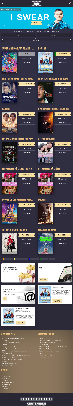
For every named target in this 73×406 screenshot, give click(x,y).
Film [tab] (18, 35)
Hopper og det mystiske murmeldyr (13, 359)
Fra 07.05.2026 (62, 205)
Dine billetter (55, 31)
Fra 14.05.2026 (26, 235)
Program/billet (18, 31)
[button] (4, 25)
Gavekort (38, 31)
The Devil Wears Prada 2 (9, 363)
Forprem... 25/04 (27, 174)
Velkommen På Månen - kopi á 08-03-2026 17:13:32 (18, 355)
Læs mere (26, 62)
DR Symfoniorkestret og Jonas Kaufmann (14, 351)
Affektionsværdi (7, 353)
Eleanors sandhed (7, 365)
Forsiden (4, 374)
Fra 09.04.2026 (26, 114)
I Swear (4, 340)
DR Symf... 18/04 (27, 84)
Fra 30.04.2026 (62, 174)
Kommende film (7, 378)
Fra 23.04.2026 (62, 144)
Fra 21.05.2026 (62, 235)
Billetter (57, 301)
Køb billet (36, 23)
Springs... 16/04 (62, 114)
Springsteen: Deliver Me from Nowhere (13, 347)
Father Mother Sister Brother (10, 349)
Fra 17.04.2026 (26, 144)
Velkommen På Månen (9, 357)
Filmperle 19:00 (61, 54)
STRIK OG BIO (6, 389)
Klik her (43, 279)
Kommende (29, 31)
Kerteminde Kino (36, 2)
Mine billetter (6, 384)
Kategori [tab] (53, 35)
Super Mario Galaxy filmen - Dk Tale (13, 338)
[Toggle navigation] (3, 3)
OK (5, 298)
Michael (4, 361)
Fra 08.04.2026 (62, 84)
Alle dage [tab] (36, 39)
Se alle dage (26, 58)
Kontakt (46, 31)
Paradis (4, 345)
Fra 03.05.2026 (26, 205)
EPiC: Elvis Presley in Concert (11, 343)
